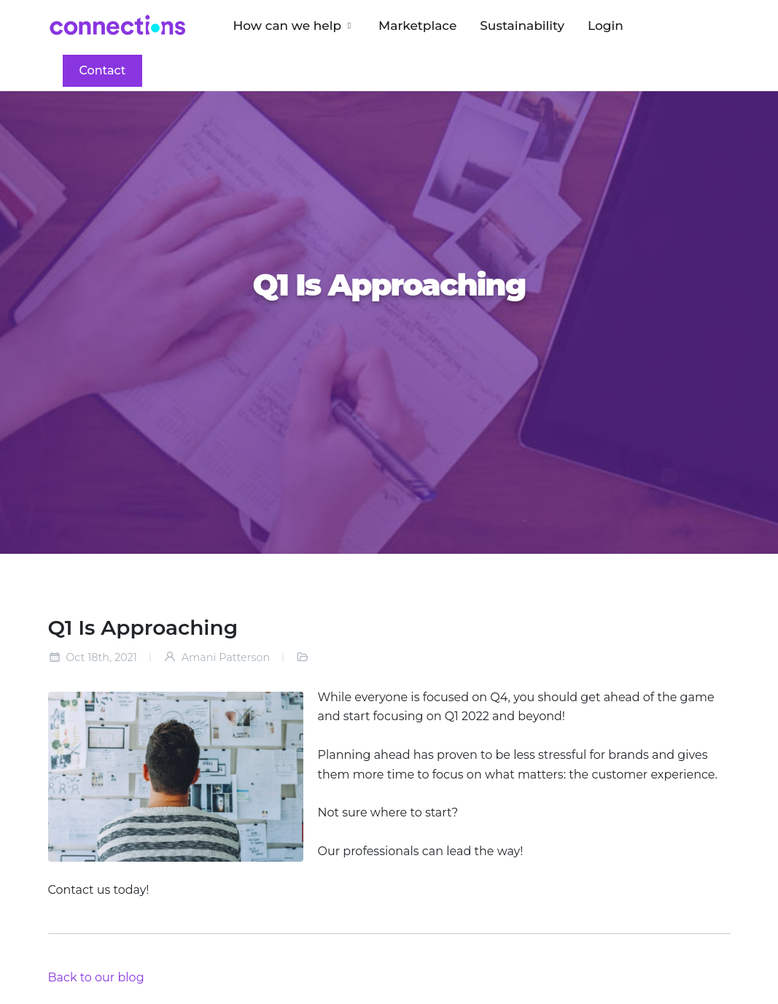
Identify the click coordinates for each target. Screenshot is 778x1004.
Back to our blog (96, 977)
